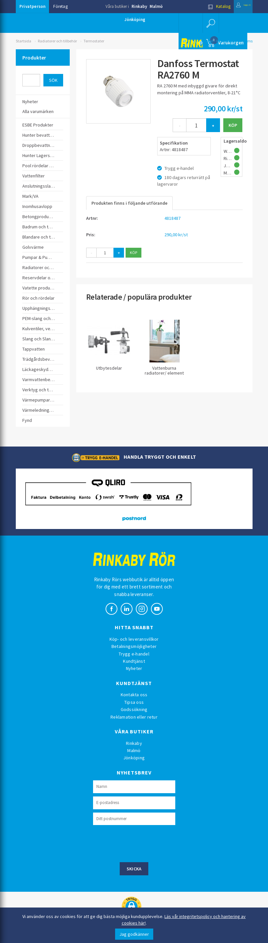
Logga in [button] (236, 6)
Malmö (156, 6)
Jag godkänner (134, 934)
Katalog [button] (205, 6)
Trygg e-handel (134, 654)
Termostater (94, 40)
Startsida (23, 40)
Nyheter (134, 668)
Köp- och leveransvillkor (134, 639)
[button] (209, 23)
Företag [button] (61, 6)
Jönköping (134, 19)
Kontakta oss (134, 695)
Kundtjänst (134, 661)
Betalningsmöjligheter (134, 646)
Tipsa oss (134, 702)
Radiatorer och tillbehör (57, 40)
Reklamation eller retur (134, 717)
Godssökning (134, 709)
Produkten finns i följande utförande (129, 203)
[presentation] (143, 843)
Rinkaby (139, 6)
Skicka (134, 869)
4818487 (172, 218)
